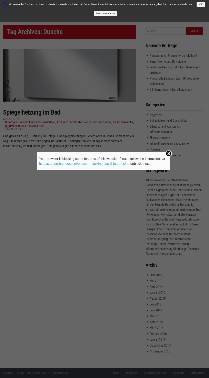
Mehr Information (105, 13)
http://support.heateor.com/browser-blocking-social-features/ (82, 163)
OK (201, 4)
